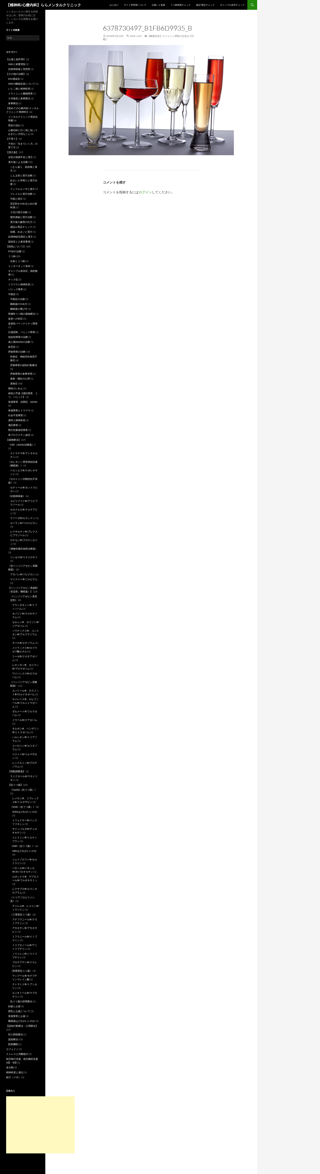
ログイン (145, 192)
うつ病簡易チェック (180, 4)
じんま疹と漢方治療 (21, 175)
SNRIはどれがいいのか (24, 811)
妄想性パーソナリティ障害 (23, 323)
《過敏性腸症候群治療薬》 (23, 548)
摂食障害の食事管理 (21, 373)
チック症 (13, 279)
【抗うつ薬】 (15, 784)
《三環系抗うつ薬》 (21, 914)
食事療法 (13, 103)
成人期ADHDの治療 (19, 341)
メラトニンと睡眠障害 (20, 93)
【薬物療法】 (13, 439)
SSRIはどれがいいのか (24, 850)
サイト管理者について (135, 4)
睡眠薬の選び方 (18, 308)
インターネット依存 (19, 266)
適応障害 (13, 425)
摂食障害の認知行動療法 (23, 365)
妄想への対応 (15, 318)
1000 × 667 (136, 36)
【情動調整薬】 (16, 771)
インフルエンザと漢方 (22, 188)
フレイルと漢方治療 (21, 193)
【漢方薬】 (12, 152)
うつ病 (12, 256)
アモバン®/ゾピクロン (22, 574)
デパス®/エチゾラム (23, 642)
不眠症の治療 (17, 299)
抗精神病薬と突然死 (19, 69)
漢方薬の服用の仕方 (21, 222)
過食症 (14, 383)
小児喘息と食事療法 (19, 98)
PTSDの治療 (14, 251)
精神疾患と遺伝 (14, 1072)
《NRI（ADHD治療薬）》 (22, 444)
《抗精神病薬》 (16, 496)
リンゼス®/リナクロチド (24, 557)
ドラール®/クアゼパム (24, 719)
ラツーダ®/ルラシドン (22, 518)
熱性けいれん (15, 388)
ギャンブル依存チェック (232, 4)
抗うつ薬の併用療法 (21, 1001)
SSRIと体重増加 (16, 64)
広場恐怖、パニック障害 (21, 332)
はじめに (114, 4)
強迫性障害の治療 (18, 337)
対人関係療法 (15, 1034)
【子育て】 (12, 138)
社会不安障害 (15, 415)
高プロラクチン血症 (19, 434)
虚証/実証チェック (205, 4)
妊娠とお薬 (14, 1006)
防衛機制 (13, 1044)
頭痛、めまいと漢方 (21, 231)
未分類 (9, 1067)
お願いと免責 (158, 4)
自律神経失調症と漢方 (20, 236)
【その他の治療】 (16, 73)
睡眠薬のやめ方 (18, 303)
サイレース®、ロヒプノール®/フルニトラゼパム (25, 703)
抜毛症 (12, 346)
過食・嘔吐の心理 (20, 378)
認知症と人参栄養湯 (19, 241)
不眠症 (12, 294)
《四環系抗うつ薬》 (21, 970)
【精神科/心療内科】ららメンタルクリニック (43, 5)
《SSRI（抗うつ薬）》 (22, 846)
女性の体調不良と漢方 (20, 157)
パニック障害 (15, 289)
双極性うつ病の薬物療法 (21, 313)
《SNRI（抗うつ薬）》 (22, 806)
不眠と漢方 (16, 198)
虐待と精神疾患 (16, 420)
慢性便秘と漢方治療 (21, 217)
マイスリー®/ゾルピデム (24, 579)
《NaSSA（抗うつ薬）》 (23, 789)
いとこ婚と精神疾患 (19, 88)
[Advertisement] (40, 1124)
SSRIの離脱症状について (21, 83)
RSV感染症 (14, 78)
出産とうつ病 (17, 261)
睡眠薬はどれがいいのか (21, 1020)
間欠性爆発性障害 (18, 430)
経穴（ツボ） (13, 1077)
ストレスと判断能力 (17, 1054)
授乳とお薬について (19, 1011)
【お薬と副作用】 (16, 59)
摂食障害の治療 (16, 351)
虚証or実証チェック (21, 226)
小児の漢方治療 (18, 212)
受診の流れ (14, 125)
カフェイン (12, 1049)
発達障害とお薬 (16, 1016)
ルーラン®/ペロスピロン (24, 522)
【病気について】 (16, 246)
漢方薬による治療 (18, 162)
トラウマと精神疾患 (19, 284)
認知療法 (13, 1039)
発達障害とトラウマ (19, 410)
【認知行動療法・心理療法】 (22, 1025)
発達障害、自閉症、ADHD (22, 401)
